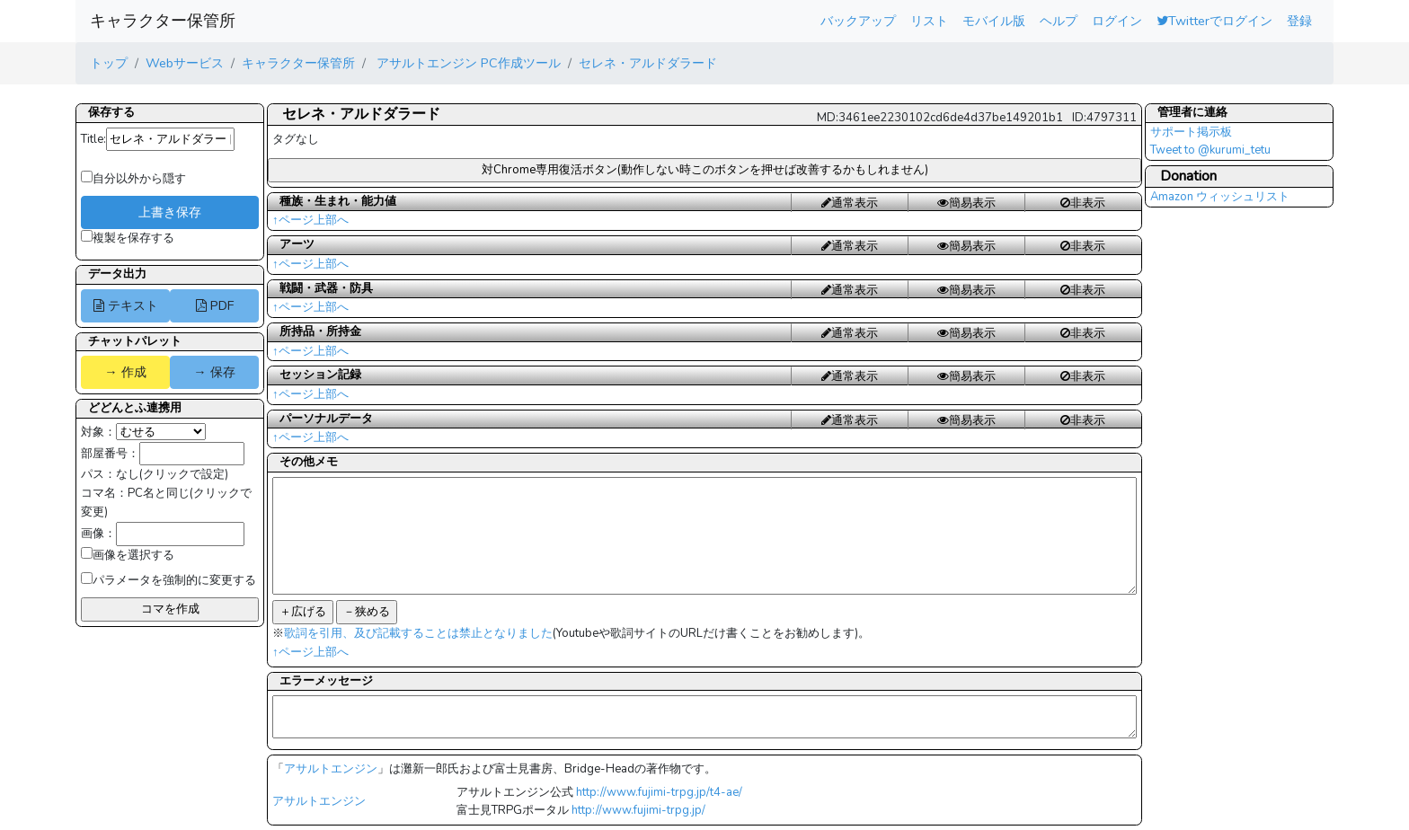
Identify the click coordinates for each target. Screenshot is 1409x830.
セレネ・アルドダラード (648, 63)
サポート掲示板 (1191, 132)
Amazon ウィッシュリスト (1219, 197)
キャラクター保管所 (162, 20)
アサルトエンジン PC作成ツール (467, 63)
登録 (1299, 21)
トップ (109, 63)
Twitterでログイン (1214, 21)
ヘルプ (1058, 21)
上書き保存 (169, 212)
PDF (215, 305)
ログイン (1117, 21)
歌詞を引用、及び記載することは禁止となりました (418, 633)
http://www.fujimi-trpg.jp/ (638, 810)
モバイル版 (993, 21)
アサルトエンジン (330, 769)
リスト (929, 21)
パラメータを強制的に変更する (168, 580)
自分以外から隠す (133, 179)
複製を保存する (127, 238)
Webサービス (185, 63)
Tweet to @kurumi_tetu (1210, 150)
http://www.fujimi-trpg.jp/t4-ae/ (659, 792)
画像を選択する (127, 555)
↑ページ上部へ (310, 220)
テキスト (125, 305)
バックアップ (858, 21)
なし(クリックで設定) (172, 474)
